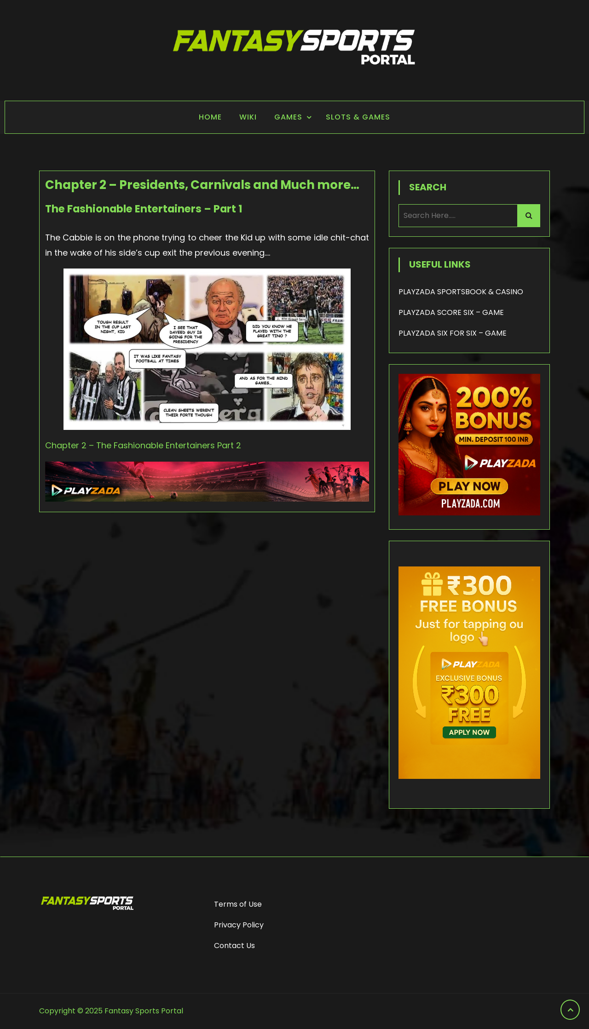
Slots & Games (358, 117)
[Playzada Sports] (207, 498)
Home (210, 117)
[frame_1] (469, 792)
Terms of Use (238, 904)
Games (288, 117)
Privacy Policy (239, 925)
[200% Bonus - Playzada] (469, 513)
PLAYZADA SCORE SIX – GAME (451, 312)
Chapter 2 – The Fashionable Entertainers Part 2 (143, 445)
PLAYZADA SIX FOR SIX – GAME (452, 333)
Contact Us (234, 945)
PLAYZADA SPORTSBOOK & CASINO (460, 291)
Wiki (248, 117)
